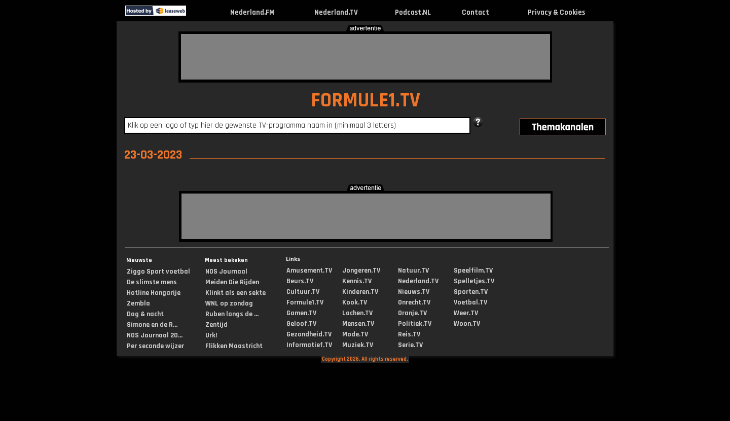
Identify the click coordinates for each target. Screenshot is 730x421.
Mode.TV (355, 334)
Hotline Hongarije (153, 292)
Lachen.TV (357, 313)
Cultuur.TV (302, 291)
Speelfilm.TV (473, 270)
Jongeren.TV (361, 270)
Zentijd (216, 324)
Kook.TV (354, 302)
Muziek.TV (357, 345)
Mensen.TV (358, 323)
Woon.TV (467, 323)
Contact (475, 12)
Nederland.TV (336, 12)
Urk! (211, 335)
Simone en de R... (152, 324)
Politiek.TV (414, 323)
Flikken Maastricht (234, 346)
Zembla (138, 303)
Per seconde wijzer (155, 346)
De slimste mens (152, 282)
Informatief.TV (309, 345)
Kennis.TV (357, 281)
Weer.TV (466, 313)
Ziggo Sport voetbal (158, 271)
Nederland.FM (252, 12)
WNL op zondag (229, 303)
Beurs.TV (299, 281)
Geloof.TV (301, 323)
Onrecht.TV (414, 302)
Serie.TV (410, 345)
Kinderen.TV (360, 291)
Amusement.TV (309, 270)
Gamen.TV (301, 313)
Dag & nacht (145, 314)
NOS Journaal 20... (154, 335)
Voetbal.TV (470, 302)
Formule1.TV (304, 302)
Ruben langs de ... (232, 314)
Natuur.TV (413, 270)
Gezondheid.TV (309, 334)
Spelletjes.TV (474, 281)
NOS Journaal (226, 271)
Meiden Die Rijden (232, 282)
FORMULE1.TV (365, 100)
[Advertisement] (365, 57)
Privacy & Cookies (556, 12)
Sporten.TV (471, 291)
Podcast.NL (413, 12)
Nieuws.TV (413, 291)
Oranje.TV (412, 313)
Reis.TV (409, 334)
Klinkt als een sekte (235, 292)
